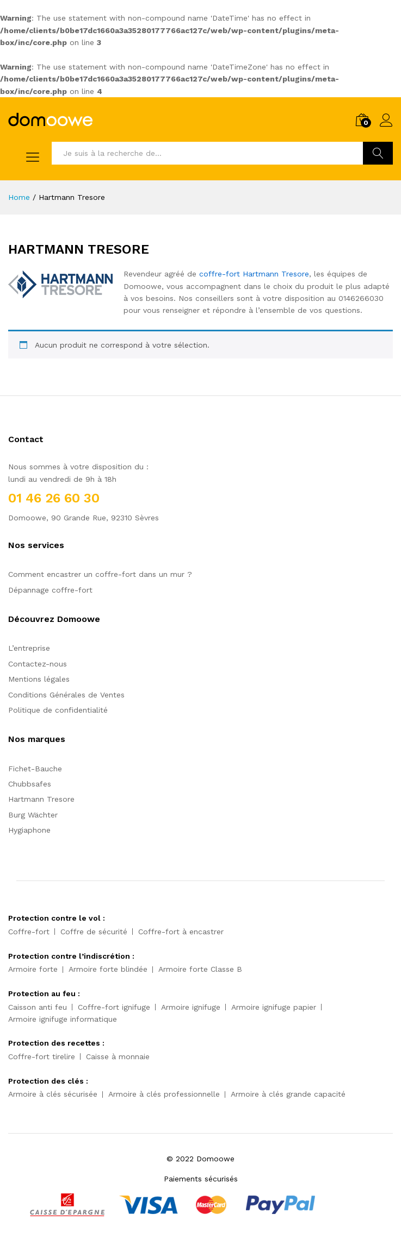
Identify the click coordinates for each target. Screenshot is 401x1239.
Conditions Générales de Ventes (66, 694)
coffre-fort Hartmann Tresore (254, 273)
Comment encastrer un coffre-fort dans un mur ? (100, 574)
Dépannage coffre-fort (50, 590)
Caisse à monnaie (118, 1056)
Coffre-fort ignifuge (114, 1007)
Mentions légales (39, 679)
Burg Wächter (33, 814)
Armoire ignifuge (190, 1007)
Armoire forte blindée (108, 969)
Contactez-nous (37, 663)
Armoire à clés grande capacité (288, 1094)
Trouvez (378, 153)
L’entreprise (29, 648)
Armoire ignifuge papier (273, 1007)
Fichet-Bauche (35, 768)
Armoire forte (33, 969)
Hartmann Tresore (41, 799)
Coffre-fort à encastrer (181, 931)
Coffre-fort (29, 931)
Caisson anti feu (37, 1007)
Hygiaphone (29, 830)
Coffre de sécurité (93, 931)
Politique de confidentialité (58, 710)
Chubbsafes (29, 783)
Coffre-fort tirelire (41, 1056)
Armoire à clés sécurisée (52, 1094)
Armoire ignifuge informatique (62, 1019)
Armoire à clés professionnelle (164, 1094)
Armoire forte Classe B (200, 969)
